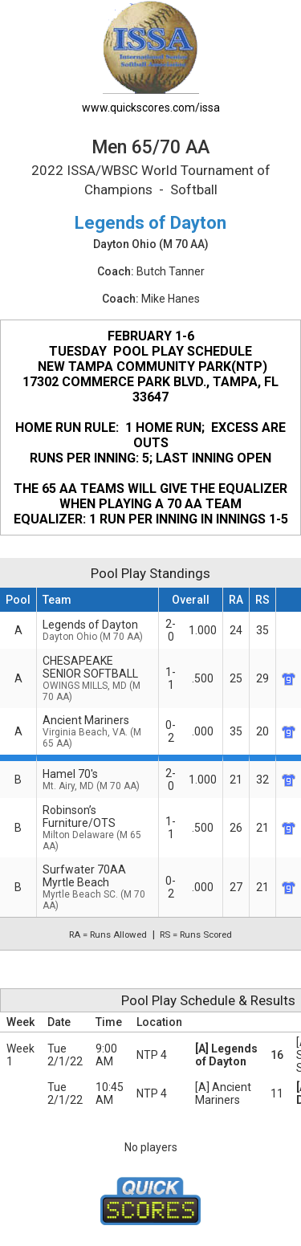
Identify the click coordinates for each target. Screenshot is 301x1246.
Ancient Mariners (98, 731)
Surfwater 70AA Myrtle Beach (98, 887)
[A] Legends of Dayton (226, 1055)
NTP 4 (151, 1055)
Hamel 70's (98, 780)
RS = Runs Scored (196, 934)
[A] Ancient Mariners (223, 1093)
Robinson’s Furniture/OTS (98, 828)
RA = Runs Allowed (108, 934)
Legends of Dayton (98, 630)
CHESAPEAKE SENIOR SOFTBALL (98, 678)
